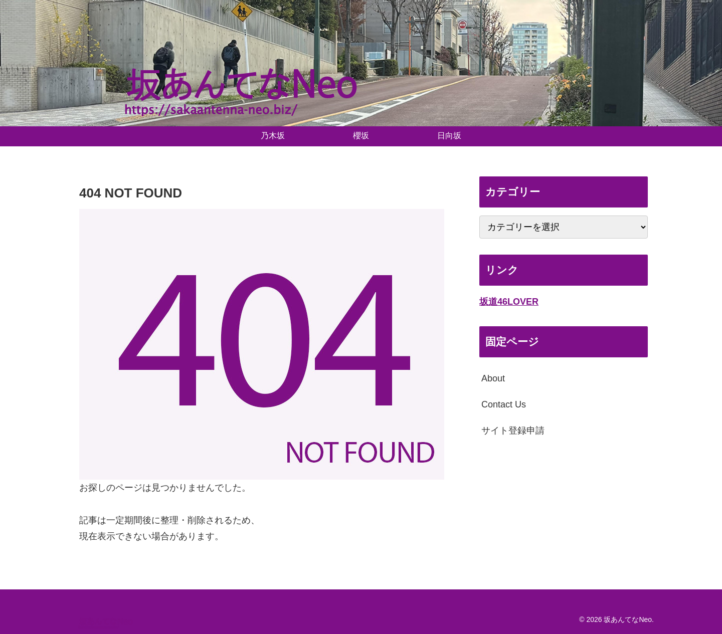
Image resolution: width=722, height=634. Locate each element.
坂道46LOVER (508, 302)
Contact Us (503, 404)
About (493, 378)
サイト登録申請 (513, 431)
